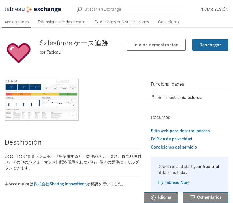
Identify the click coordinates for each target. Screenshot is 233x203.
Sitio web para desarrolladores (180, 131)
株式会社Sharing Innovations (60, 184)
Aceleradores (17, 22)
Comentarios (205, 197)
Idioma (161, 197)
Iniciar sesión (213, 10)
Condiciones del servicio (174, 147)
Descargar (210, 45)
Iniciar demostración (156, 45)
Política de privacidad (171, 139)
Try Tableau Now (173, 182)
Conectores (168, 22)
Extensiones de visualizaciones (121, 22)
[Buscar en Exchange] (128, 9)
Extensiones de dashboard (61, 22)
